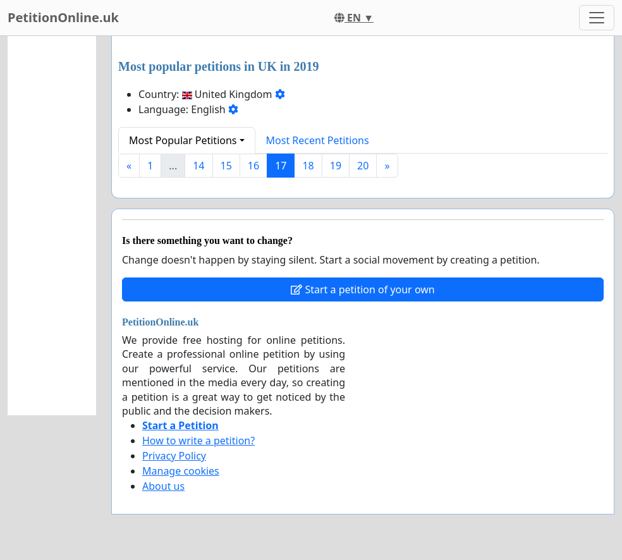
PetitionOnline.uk (63, 17)
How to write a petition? (198, 440)
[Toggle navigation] (596, 17)
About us (163, 486)
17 (280, 166)
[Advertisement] (52, 225)
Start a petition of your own (362, 289)
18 (308, 166)
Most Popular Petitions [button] (183, 140)
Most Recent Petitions (317, 140)
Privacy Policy (174, 456)
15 (226, 166)
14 (198, 166)
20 (363, 166)
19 (335, 166)
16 (253, 166)
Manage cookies (180, 471)
